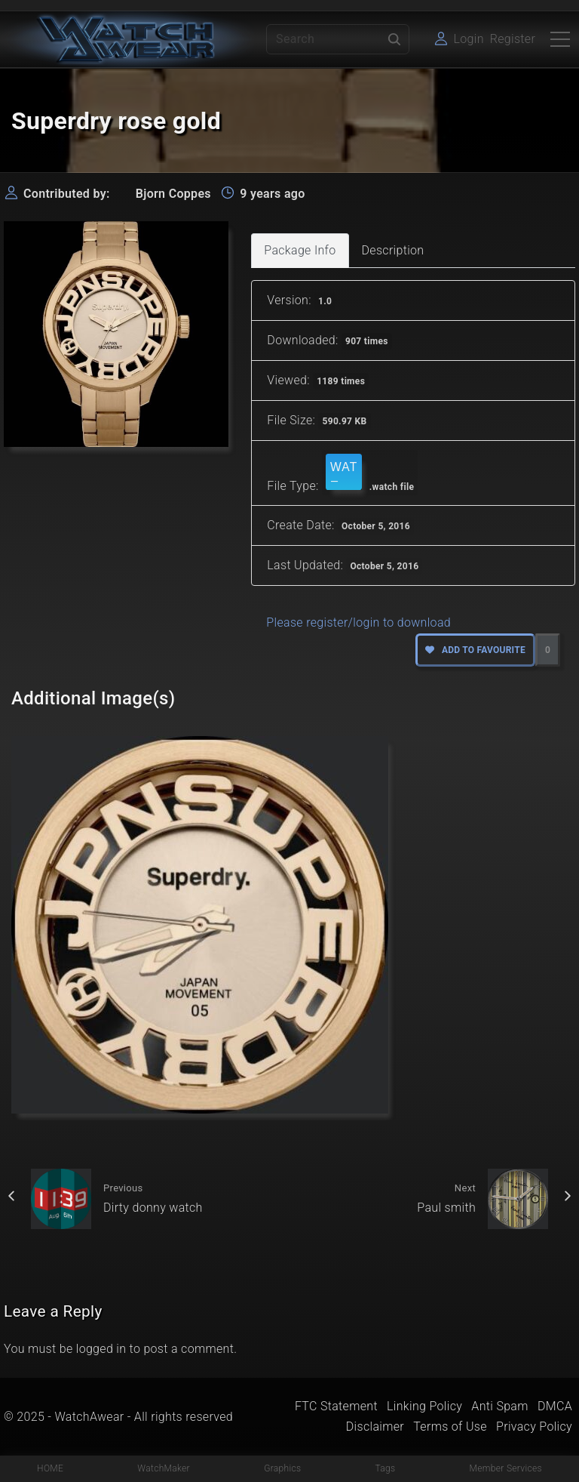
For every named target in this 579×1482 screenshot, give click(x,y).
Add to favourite (475, 650)
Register (512, 39)
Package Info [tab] (299, 250)
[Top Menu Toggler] (560, 39)
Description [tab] (393, 250)
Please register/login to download (358, 622)
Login (468, 39)
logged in (101, 1349)
